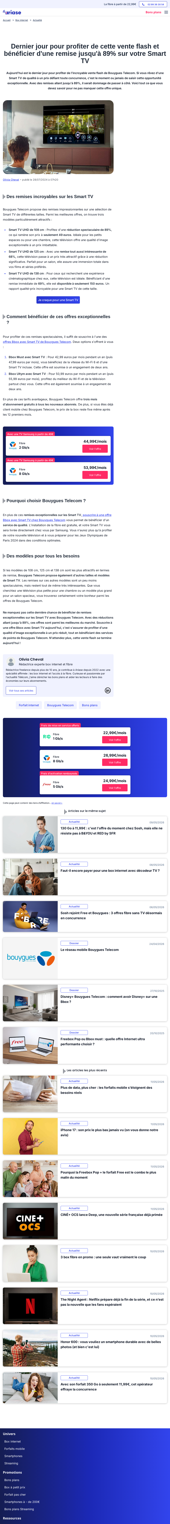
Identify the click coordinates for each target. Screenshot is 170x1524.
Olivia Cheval (11, 179)
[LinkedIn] (108, 690)
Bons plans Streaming (19, 1509)
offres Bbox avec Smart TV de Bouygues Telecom (37, 342)
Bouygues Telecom (60, 705)
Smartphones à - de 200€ (22, 1502)
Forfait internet (29, 705)
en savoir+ (57, 803)
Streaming (11, 1463)
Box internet (12, 1441)
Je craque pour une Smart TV (58, 300)
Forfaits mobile (14, 1449)
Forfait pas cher (15, 1494)
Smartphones (13, 1456)
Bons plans (90, 705)
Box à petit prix (14, 1487)
